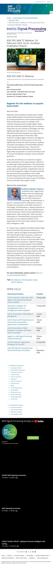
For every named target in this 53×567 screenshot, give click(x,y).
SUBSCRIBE (33, 438)
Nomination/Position (15, 294)
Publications (14, 379)
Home (9, 18)
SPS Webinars (16, 280)
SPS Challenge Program (16, 388)
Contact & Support (19, 555)
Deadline (39, 294)
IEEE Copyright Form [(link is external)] (16, 414)
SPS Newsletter (14, 390)
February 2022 (14, 20)
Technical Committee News (13, 72)
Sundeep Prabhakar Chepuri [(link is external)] (32, 189)
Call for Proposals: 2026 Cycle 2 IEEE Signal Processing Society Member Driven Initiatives (20, 300)
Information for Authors (17, 372)
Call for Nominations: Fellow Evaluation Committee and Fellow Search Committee (19, 330)
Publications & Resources (17, 365)
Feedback (32, 558)
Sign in (49, 2)
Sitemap (9, 555)
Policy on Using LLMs (16, 376)
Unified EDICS (14, 399)
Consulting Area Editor (16, 368)
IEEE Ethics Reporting (8, 558)
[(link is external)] (25, 104)
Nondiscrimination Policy (42, 555)
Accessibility (30, 555)
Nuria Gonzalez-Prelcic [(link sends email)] (17, 275)
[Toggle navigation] (51, 13)
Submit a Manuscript (16, 394)
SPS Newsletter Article (29, 280)
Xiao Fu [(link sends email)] (39, 273)
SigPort (12, 385)
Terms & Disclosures (42, 558)
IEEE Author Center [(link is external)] (16, 412)
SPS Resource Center (16, 392)
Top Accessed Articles (16, 396)
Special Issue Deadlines (16, 409)
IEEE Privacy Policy (21, 558)
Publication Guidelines (16, 381)
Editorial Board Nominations (18, 370)
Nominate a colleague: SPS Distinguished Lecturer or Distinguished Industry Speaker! (19, 308)
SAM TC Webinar (17, 282)
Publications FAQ (15, 383)
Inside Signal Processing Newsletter (25, 18)
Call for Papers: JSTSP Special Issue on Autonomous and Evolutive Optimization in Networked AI (21, 322)
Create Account (40, 2)
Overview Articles (15, 374)
